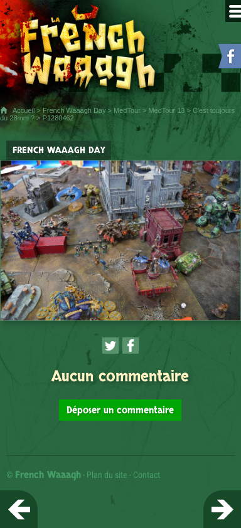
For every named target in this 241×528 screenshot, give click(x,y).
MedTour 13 (166, 110)
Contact (146, 475)
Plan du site (107, 475)
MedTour (127, 110)
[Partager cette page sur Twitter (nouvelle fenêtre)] (110, 345)
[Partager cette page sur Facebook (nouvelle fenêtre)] (130, 345)
